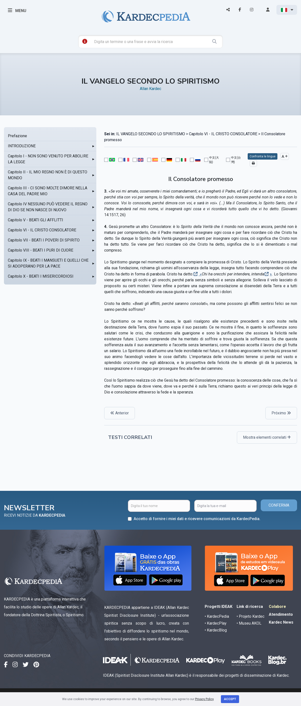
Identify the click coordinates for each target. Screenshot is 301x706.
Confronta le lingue (262, 156)
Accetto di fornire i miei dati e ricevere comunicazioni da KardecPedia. (197, 518)
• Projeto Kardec (250, 616)
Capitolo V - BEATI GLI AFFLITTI (35, 220)
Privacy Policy (204, 699)
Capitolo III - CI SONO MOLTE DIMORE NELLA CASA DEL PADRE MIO (47, 191)
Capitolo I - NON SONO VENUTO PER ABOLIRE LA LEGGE (48, 159)
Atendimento (281, 614)
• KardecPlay (216, 623)
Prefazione (17, 136)
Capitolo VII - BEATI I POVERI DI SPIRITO (44, 240)
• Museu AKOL (249, 623)
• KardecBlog (216, 630)
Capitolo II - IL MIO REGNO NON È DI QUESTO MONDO (47, 175)
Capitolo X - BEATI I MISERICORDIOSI (40, 276)
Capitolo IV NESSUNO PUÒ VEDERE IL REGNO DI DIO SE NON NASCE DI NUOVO (47, 207)
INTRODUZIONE (22, 146)
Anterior (119, 413)
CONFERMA (279, 505)
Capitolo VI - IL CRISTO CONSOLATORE (42, 230)
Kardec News (281, 622)
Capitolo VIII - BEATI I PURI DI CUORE (40, 250)
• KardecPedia (217, 616)
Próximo (281, 413)
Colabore (277, 606)
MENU (17, 10)
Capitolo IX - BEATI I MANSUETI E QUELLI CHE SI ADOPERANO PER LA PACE (48, 263)
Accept (230, 699)
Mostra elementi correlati (267, 437)
